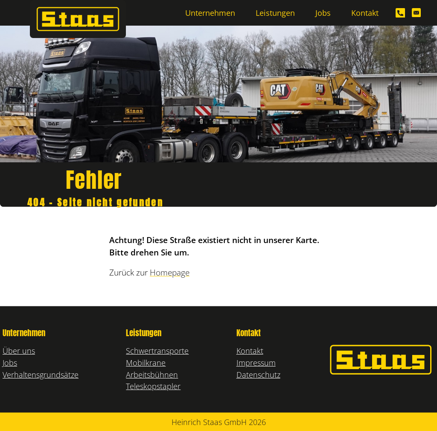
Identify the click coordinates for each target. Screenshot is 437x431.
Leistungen (275, 12)
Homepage (169, 272)
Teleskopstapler (153, 386)
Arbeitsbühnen (152, 374)
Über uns (19, 350)
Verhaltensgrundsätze (41, 374)
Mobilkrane (146, 362)
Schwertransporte (157, 350)
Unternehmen (210, 12)
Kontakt (365, 12)
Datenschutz (258, 374)
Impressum (256, 362)
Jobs (323, 12)
